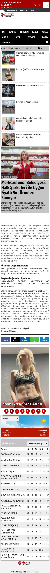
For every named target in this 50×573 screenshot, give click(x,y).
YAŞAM (45, 32)
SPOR (18, 37)
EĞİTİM (45, 37)
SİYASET (31, 37)
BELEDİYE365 (10, 48)
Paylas (5, 339)
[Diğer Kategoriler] (47, 42)
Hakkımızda (12, 11)
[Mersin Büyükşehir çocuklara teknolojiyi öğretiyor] (25, 139)
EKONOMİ (24, 32)
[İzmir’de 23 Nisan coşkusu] (25, 107)
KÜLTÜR (5, 37)
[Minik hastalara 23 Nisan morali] (25, 90)
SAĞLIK (35, 32)
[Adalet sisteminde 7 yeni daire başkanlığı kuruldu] (25, 123)
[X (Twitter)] (35, 5)
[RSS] (40, 5)
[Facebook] (31, 5)
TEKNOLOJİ (6, 42)
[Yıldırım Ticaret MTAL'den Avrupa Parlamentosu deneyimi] (25, 58)
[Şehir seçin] (10, 418)
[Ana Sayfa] (3, 32)
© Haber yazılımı (25, 571)
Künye (34, 11)
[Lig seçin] (37, 443)
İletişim (23, 11)
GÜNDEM (12, 32)
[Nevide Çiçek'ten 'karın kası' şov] (25, 74)
